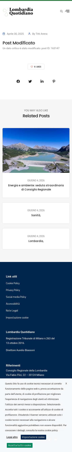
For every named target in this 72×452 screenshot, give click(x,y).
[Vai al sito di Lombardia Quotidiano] (18, 12)
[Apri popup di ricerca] (61, 11)
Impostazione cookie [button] (17, 317)
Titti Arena (41, 33)
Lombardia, (36, 241)
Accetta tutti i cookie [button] (19, 445)
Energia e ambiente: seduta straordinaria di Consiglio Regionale (36, 187)
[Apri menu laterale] (67, 11)
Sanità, (36, 215)
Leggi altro (12, 437)
